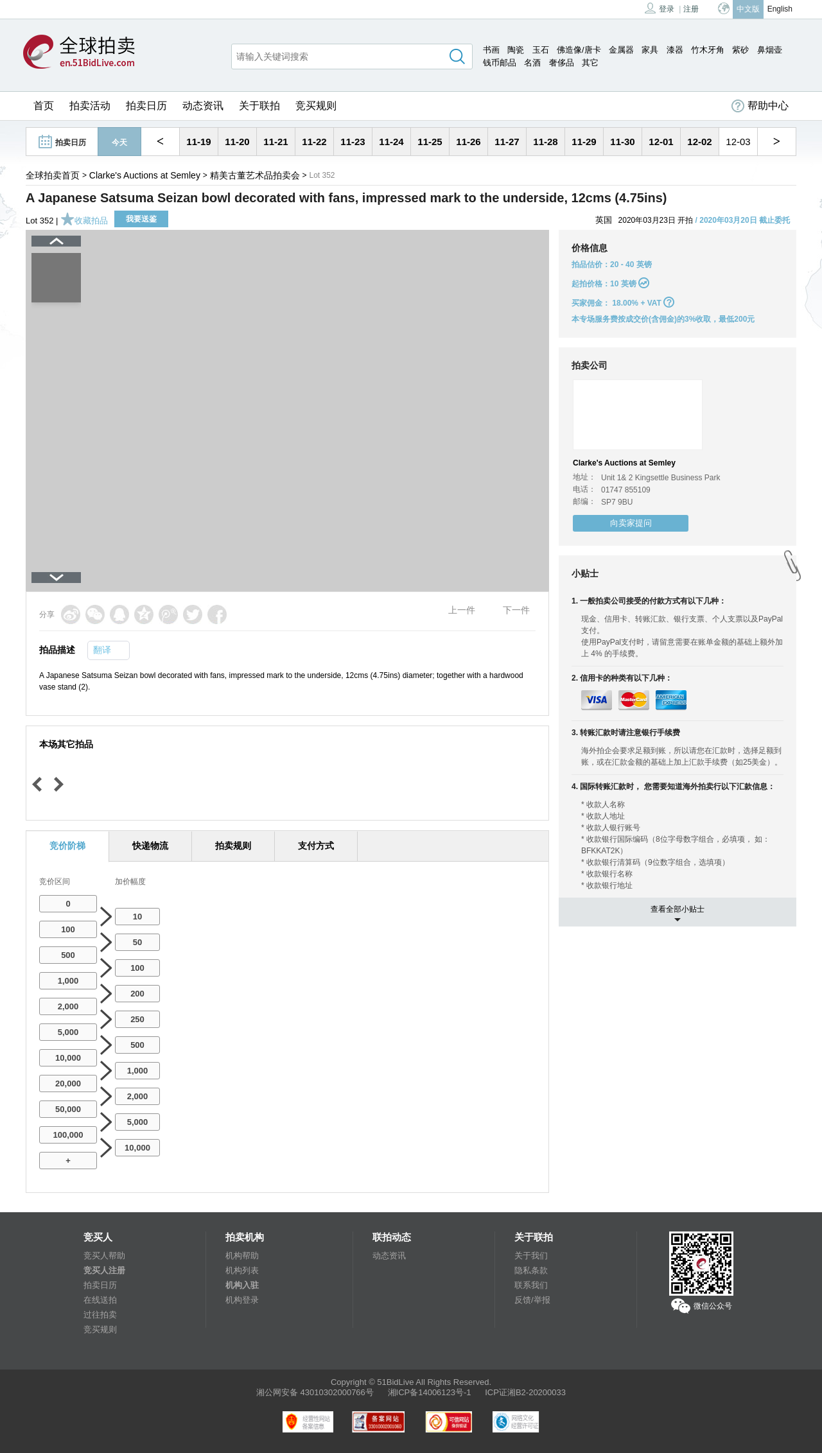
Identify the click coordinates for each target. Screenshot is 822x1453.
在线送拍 (100, 1300)
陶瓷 (515, 50)
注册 (691, 8)
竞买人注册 (104, 1270)
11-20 (237, 141)
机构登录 (242, 1300)
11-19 (198, 141)
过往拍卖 (100, 1314)
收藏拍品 (84, 220)
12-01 (661, 141)
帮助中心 (760, 106)
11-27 (506, 141)
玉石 (540, 50)
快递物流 (150, 845)
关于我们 (531, 1255)
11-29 (584, 141)
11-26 (468, 141)
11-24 (391, 141)
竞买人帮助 (104, 1255)
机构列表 (242, 1270)
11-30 (622, 141)
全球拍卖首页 (53, 175)
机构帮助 (242, 1255)
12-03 (738, 141)
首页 (43, 105)
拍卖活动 (89, 105)
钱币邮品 (499, 62)
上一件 (461, 610)
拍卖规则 (233, 845)
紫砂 (740, 50)
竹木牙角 (707, 50)
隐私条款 (531, 1270)
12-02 (699, 141)
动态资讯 (202, 105)
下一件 (516, 610)
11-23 (352, 141)
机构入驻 (242, 1285)
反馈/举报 (532, 1300)
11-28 (545, 141)
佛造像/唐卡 (579, 50)
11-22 (314, 141)
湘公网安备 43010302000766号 (315, 1392)
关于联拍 (259, 105)
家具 (650, 50)
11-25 (429, 141)
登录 (659, 8)
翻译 (102, 650)
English (779, 8)
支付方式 (316, 845)
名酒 (532, 62)
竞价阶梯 (67, 845)
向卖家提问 (631, 523)
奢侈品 (561, 62)
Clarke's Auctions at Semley (144, 175)
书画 (491, 50)
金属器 (621, 50)
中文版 (748, 8)
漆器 (675, 50)
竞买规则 (316, 105)
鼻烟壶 (769, 50)
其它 (590, 62)
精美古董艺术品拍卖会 (255, 175)
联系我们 (531, 1285)
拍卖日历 (146, 105)
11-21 (275, 141)
